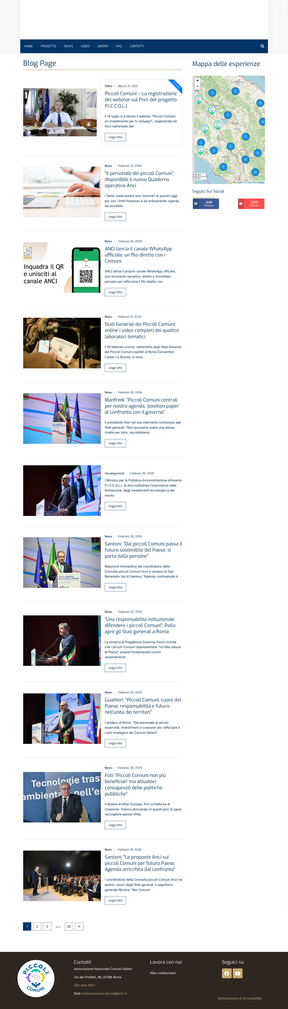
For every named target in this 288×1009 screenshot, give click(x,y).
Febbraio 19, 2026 (130, 849)
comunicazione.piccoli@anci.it (104, 993)
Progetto (48, 46)
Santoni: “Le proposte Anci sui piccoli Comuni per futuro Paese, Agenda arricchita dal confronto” (140, 863)
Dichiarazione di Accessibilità (239, 998)
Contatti (137, 46)
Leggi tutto (115, 137)
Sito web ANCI (84, 985)
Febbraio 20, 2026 (130, 392)
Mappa (103, 46)
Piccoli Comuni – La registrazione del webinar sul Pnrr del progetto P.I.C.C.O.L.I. (141, 99)
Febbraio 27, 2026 (130, 165)
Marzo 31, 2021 (128, 86)
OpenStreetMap (255, 182)
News (68, 46)
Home (28, 46)
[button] (260, 103)
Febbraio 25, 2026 (130, 241)
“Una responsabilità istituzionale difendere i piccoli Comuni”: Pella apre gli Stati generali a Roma (140, 625)
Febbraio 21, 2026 (130, 316)
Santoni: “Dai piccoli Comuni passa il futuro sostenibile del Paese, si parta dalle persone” (143, 550)
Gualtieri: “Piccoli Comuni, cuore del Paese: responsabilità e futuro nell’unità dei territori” (143, 706)
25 (71, 926)
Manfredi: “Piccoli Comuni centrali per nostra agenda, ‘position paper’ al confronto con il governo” (142, 406)
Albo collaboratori (163, 973)
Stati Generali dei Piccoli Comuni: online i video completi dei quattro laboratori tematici (142, 330)
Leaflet (238, 182)
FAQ (119, 46)
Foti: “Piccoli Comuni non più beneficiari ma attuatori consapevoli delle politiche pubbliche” (135, 784)
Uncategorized (114, 473)
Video (85, 46)
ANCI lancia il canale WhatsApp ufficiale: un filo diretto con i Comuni (138, 255)
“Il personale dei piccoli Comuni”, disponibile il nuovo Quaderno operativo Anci (139, 179)
